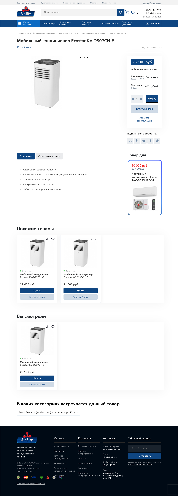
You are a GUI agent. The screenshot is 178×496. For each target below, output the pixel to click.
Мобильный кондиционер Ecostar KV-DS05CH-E (78, 275)
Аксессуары (60, 478)
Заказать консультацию (144, 119)
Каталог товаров (24, 23)
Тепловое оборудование (61, 457)
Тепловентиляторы (110, 23)
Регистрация (155, 3)
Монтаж (93, 3)
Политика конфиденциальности (32, 483)
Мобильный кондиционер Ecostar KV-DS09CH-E (34, 363)
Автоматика (60, 463)
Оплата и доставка (49, 156)
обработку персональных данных (140, 464)
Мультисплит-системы (65, 23)
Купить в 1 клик (144, 108)
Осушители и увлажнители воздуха (60, 470)
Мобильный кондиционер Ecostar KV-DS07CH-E (34, 275)
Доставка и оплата (49, 3)
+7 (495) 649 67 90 (152, 10)
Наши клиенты (109, 3)
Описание (26, 156)
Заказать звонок (152, 16)
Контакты (153, 23)
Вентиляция (60, 450)
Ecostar (84, 57)
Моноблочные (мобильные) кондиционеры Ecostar (48, 412)
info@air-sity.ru (154, 13)
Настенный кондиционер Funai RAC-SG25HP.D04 (144, 177)
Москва (31, 3)
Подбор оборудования (74, 3)
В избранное (26, 47)
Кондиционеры (49, 23)
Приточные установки (127, 23)
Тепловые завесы (86, 23)
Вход (145, 3)
